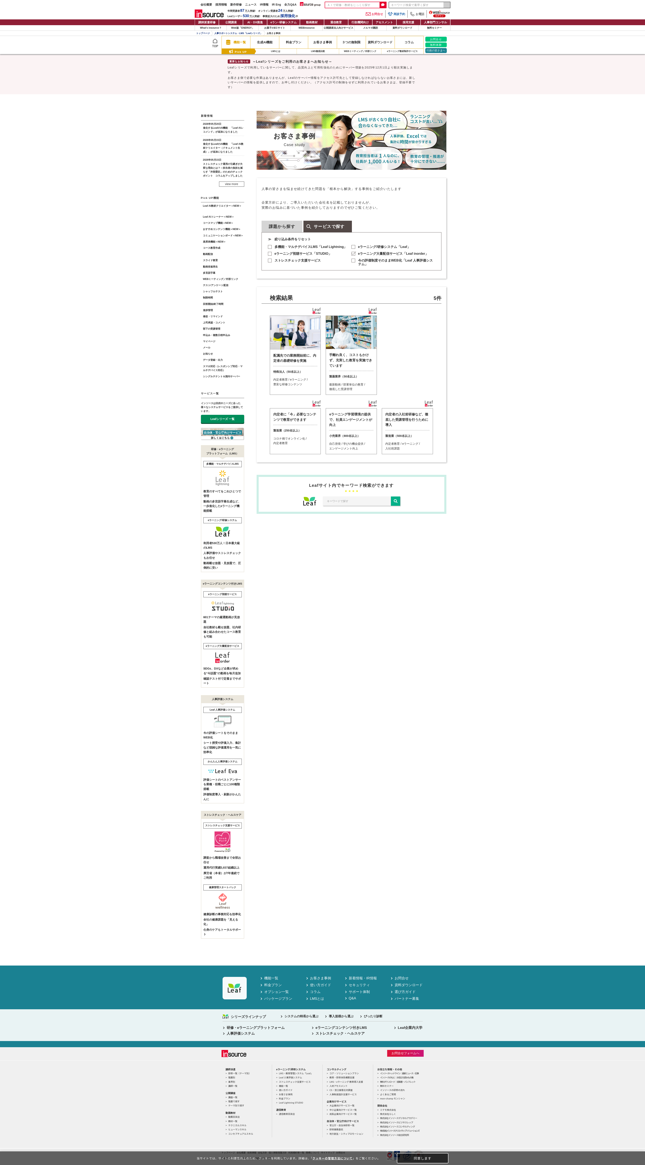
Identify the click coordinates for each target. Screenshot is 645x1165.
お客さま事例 (320, 978)
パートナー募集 (407, 999)
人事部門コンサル (435, 22)
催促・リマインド (213, 316)
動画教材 (312, 22)
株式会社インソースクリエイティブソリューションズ (399, 1130)
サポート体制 (359, 992)
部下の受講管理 (211, 328)
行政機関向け (360, 22)
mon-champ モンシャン (392, 1098)
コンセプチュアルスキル (240, 1133)
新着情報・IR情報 (363, 978)
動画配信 (208, 254)
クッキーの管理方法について (332, 1158)
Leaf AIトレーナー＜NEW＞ (218, 216)
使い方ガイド (320, 985)
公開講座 (231, 22)
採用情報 (221, 4)
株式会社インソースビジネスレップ (396, 1122)
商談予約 (396, 14)
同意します (422, 1158)
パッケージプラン (278, 999)
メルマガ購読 (370, 27)
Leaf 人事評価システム (290, 1077)
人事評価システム (241, 1033)
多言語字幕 (209, 272)
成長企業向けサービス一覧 (343, 1113)
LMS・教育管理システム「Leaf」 (296, 1073)
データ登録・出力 (213, 359)
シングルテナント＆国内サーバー (221, 376)
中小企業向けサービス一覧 (343, 1109)
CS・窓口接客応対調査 (341, 1089)
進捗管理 (208, 310)
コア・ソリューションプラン (344, 1073)
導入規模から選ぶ (341, 1016)
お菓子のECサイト (274, 27)
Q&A (352, 998)
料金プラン (273, 985)
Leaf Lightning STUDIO (291, 1102)
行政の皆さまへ (436, 50)
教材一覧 (232, 1121)
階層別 (231, 1077)
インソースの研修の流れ (392, 1089)
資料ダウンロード (402, 27)
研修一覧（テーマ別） (239, 1073)
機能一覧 (271, 978)
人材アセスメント (338, 1085)
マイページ (209, 341)
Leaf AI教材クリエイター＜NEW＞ (222, 205)
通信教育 (336, 22)
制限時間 (208, 297)
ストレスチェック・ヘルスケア (340, 1033)
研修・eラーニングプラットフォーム (256, 1028)
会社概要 (206, 4)
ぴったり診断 (373, 1016)
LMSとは (317, 999)
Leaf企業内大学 (410, 1028)
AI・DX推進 (255, 22)
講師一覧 (232, 1085)
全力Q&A (290, 4)
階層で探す (234, 1101)
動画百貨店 (234, 1116)
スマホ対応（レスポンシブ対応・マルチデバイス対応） (223, 368)
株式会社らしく (388, 1113)
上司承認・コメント (214, 322)
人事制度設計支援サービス (343, 1094)
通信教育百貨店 (287, 1113)
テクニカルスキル (237, 1125)
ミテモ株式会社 (388, 1109)
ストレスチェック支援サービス (298, 260)
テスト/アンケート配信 (215, 285)
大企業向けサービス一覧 (341, 1105)
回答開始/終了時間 (213, 304)
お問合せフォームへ (405, 1053)
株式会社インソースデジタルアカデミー (398, 1118)
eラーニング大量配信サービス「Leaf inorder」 (393, 253)
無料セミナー (434, 27)
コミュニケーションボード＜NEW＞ (223, 235)
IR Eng (276, 4)
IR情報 (264, 4)
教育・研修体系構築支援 (341, 1077)
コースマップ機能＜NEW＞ (218, 223)
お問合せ (374, 14)
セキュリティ (359, 985)
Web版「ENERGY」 (242, 27)
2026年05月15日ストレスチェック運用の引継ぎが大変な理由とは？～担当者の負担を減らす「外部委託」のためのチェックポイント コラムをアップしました (223, 167)
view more (231, 184)
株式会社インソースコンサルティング (397, 1126)
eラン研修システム (283, 22)
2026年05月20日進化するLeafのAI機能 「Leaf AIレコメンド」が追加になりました (223, 128)
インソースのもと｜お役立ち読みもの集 (396, 1077)
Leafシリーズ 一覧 (222, 419)
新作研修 (236, 4)
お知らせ (208, 353)
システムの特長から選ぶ (301, 1016)
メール (206, 347)
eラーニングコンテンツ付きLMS (341, 1028)
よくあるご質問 (388, 1094)
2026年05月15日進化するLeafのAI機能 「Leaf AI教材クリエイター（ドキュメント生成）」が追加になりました (223, 146)
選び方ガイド (405, 992)
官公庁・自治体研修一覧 (341, 1125)
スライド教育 (210, 260)
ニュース (251, 4)
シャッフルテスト (213, 291)
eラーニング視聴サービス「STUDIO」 (303, 253)
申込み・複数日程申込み (216, 335)
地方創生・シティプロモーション (346, 1133)
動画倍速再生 (210, 266)
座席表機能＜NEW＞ (214, 241)
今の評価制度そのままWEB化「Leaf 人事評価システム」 (395, 262)
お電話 (417, 14)
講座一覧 (232, 1097)
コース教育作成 (211, 247)
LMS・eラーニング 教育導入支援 (346, 1081)
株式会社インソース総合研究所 (394, 1134)
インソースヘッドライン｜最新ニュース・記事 (399, 1073)
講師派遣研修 (207, 22)
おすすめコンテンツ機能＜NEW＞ (222, 229)
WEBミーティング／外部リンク (220, 279)
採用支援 (408, 22)
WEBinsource (306, 27)
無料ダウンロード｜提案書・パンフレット (397, 1081)
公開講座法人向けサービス (338, 27)
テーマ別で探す (236, 1105)
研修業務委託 (336, 1129)
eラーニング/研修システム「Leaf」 (384, 247)
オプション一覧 (276, 992)
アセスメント (384, 22)
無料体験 (436, 44)
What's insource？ (210, 27)
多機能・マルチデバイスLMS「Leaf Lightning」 (311, 247)
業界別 (231, 1081)
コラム (315, 992)
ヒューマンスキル (237, 1129)
